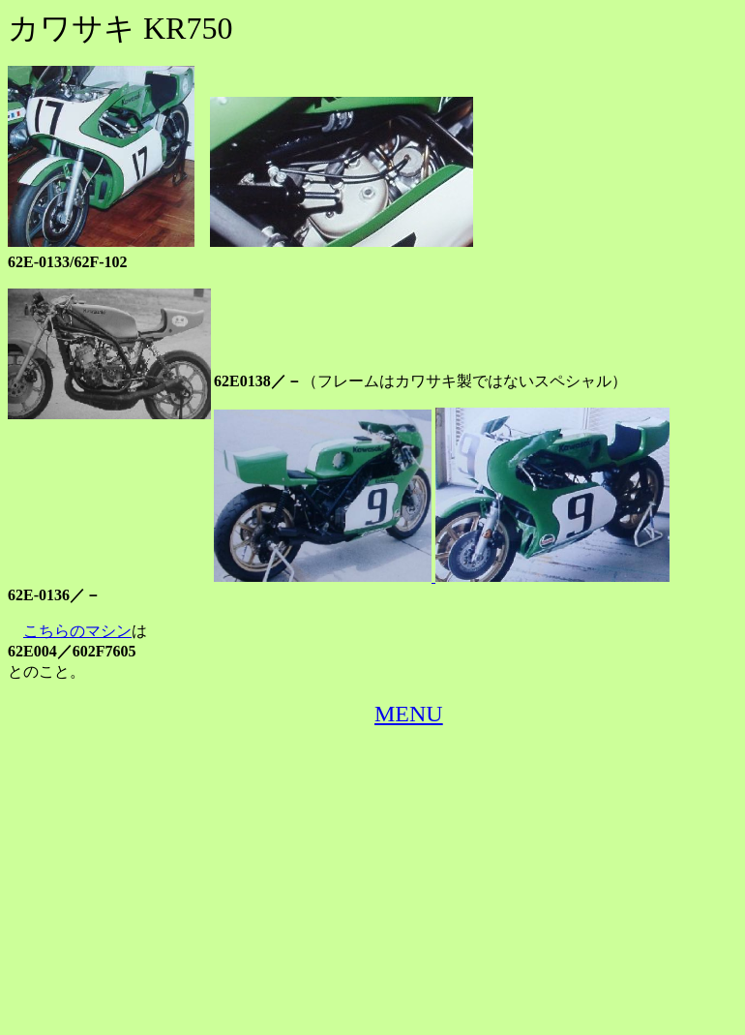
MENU (408, 713)
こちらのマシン (77, 631)
